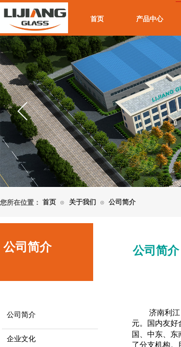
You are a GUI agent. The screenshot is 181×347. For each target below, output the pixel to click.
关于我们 (82, 202)
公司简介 (122, 202)
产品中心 (149, 19)
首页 (97, 19)
